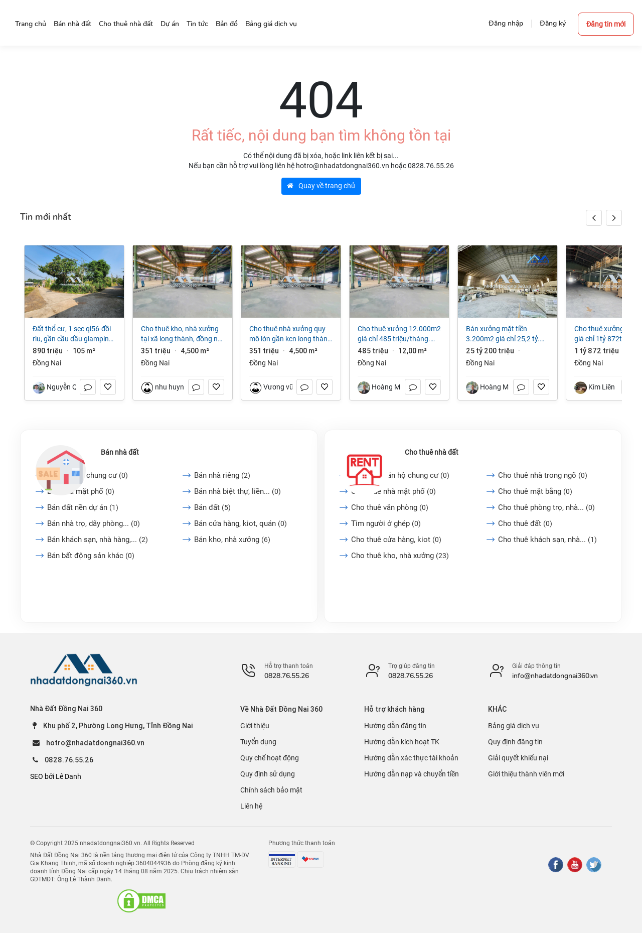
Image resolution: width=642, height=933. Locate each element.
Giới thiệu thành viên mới (526, 774)
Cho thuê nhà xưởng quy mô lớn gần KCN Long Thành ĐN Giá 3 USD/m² (290, 334)
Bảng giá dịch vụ (513, 726)
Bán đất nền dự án (82, 507)
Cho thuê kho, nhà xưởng (400, 555)
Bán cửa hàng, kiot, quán (240, 523)
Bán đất (212, 507)
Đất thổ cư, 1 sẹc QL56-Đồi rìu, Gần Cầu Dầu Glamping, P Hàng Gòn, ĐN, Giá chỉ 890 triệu (74, 334)
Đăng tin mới (605, 24)
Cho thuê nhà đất (431, 452)
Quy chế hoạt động (269, 758)
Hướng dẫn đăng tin (395, 726)
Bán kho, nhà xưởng (232, 539)
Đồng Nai (47, 363)
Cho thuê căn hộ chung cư (400, 475)
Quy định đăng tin (515, 742)
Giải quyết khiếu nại (518, 758)
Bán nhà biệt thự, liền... (237, 491)
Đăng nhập (506, 23)
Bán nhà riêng (222, 475)
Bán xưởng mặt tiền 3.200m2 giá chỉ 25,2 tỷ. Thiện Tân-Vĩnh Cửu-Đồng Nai (503, 334)
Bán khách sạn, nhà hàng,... (97, 539)
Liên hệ (251, 806)
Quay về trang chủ (321, 186)
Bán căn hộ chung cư (87, 475)
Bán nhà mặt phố (80, 491)
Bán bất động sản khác (90, 555)
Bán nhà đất (120, 452)
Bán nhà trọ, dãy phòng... (93, 523)
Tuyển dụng (258, 742)
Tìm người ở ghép (386, 523)
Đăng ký (553, 23)
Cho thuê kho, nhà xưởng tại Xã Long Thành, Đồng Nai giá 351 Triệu (182, 334)
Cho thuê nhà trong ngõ (542, 475)
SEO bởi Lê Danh (55, 776)
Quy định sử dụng (267, 774)
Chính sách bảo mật (271, 790)
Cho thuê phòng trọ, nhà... (546, 507)
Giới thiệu (254, 726)
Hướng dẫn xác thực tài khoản (411, 758)
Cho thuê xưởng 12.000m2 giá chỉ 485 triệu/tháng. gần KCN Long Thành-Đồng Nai (399, 334)
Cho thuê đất (525, 523)
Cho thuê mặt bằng (535, 491)
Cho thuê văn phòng (389, 507)
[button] (614, 218)
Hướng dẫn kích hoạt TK (401, 742)
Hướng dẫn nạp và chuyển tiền (411, 774)
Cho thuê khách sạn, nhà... (547, 539)
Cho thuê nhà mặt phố (393, 491)
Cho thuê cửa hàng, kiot (396, 539)
